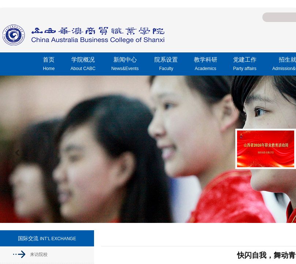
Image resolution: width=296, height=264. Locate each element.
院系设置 (166, 64)
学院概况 (83, 64)
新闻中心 (125, 64)
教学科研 (205, 64)
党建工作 (244, 64)
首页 (49, 64)
